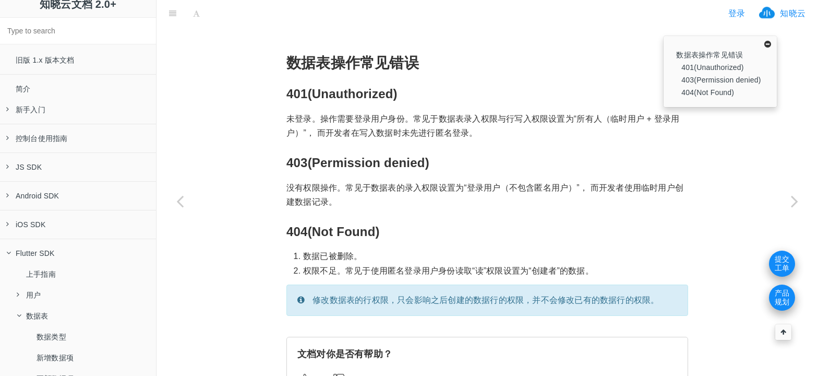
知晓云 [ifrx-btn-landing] (792, 13)
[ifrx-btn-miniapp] (268, 13)
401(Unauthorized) (712, 67)
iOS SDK (25, 224)
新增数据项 (55, 358)
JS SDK (24, 167)
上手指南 (41, 274)
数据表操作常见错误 (709, 55)
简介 (23, 89)
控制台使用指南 (36, 138)
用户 (29, 295)
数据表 (33, 316)
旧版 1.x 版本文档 (45, 60)
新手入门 (25, 109)
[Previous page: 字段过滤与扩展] (180, 201)
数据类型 (51, 337)
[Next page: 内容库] (794, 201)
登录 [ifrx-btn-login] (736, 13)
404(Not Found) (707, 92)
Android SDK (32, 196)
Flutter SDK (30, 253)
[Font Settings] (196, 13)
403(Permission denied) (721, 80)
